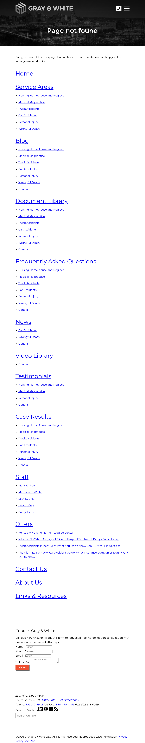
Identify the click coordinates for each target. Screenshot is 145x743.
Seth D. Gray (26, 498)
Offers (24, 524)
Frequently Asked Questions (55, 261)
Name (20, 646)
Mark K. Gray (26, 485)
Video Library (34, 355)
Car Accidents (27, 115)
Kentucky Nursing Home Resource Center (45, 532)
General (23, 189)
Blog (22, 140)
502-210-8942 (34, 705)
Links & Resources (41, 595)
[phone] (118, 8)
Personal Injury (28, 122)
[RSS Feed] (56, 711)
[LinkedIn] (41, 711)
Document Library (41, 200)
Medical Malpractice (31, 102)
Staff (22, 477)
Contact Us (31, 568)
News (23, 321)
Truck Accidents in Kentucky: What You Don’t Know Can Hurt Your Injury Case (69, 546)
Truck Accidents (28, 108)
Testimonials (33, 376)
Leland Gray (26, 505)
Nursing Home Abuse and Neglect (41, 95)
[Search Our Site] (74, 716)
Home (24, 73)
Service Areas (34, 86)
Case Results (33, 416)
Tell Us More (23, 663)
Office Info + (50, 701)
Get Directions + (68, 701)
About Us (28, 582)
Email (20, 655)
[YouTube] (46, 711)
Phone (20, 651)
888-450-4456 (65, 705)
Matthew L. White (30, 492)
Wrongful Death (29, 128)
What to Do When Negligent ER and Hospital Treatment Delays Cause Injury (68, 539)
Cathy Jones (26, 512)
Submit (22, 668)
